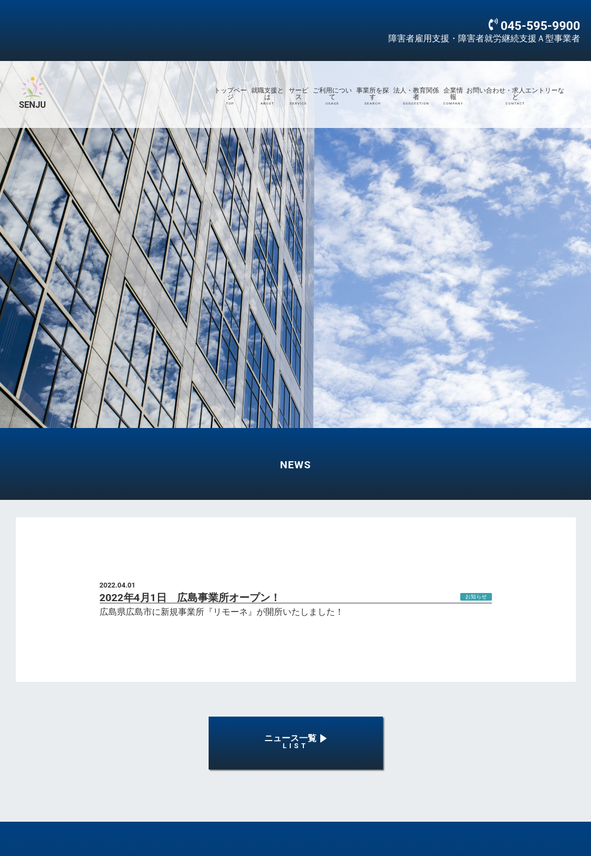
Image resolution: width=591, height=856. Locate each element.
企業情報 (453, 96)
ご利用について (332, 96)
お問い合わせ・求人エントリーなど (515, 96)
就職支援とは (267, 96)
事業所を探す (372, 96)
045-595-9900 (540, 26)
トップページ (229, 96)
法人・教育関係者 (416, 96)
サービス (298, 96)
